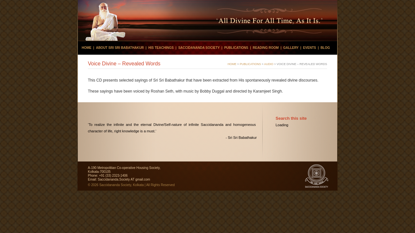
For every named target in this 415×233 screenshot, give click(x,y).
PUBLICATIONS (250, 64)
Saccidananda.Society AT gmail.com (124, 179)
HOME (232, 64)
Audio (269, 64)
